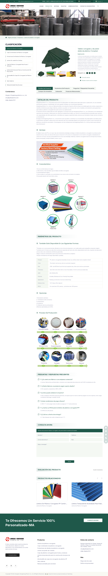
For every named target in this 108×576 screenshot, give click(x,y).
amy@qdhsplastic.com (12, 97)
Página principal (12, 37)
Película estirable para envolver (14, 85)
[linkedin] (14, 1)
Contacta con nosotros (87, 6)
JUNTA (47, 1)
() (85, 1)
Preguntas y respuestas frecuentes (83, 88)
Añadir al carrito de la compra (89, 80)
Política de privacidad (87, 563)
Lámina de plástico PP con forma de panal (61, 1)
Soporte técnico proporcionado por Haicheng (60, 574)
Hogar (41, 6)
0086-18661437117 (10, 100)
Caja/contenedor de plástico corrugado (17, 52)
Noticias (56, 6)
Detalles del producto (44, 88)
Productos (48, 6)
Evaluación (59, 91)
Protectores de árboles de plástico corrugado (19, 56)
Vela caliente (10, 81)
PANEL (43, 1)
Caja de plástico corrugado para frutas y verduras (17, 65)
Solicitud (63, 6)
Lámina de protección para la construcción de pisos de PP (19, 70)
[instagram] (9, 1)
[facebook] (6, 1)
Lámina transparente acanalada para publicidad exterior (87, 503)
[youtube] (92, 73)
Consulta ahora (86, 77)
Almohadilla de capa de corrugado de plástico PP (19, 76)
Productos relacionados (73, 91)
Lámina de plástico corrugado (32, 37)
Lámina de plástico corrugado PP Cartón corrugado (51, 503)
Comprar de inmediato (45, 91)
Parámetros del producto (62, 88)
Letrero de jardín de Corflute (14, 60)
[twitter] (11, 1)
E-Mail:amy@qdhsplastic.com (26, 1)
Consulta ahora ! (93, 520)
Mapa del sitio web (86, 561)
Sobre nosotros (73, 6)
